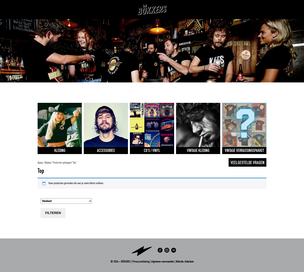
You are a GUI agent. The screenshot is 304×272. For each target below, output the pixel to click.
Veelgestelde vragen (247, 163)
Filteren (53, 213)
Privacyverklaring (140, 261)
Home (40, 163)
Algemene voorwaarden (162, 261)
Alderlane (189, 261)
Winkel (48, 163)
